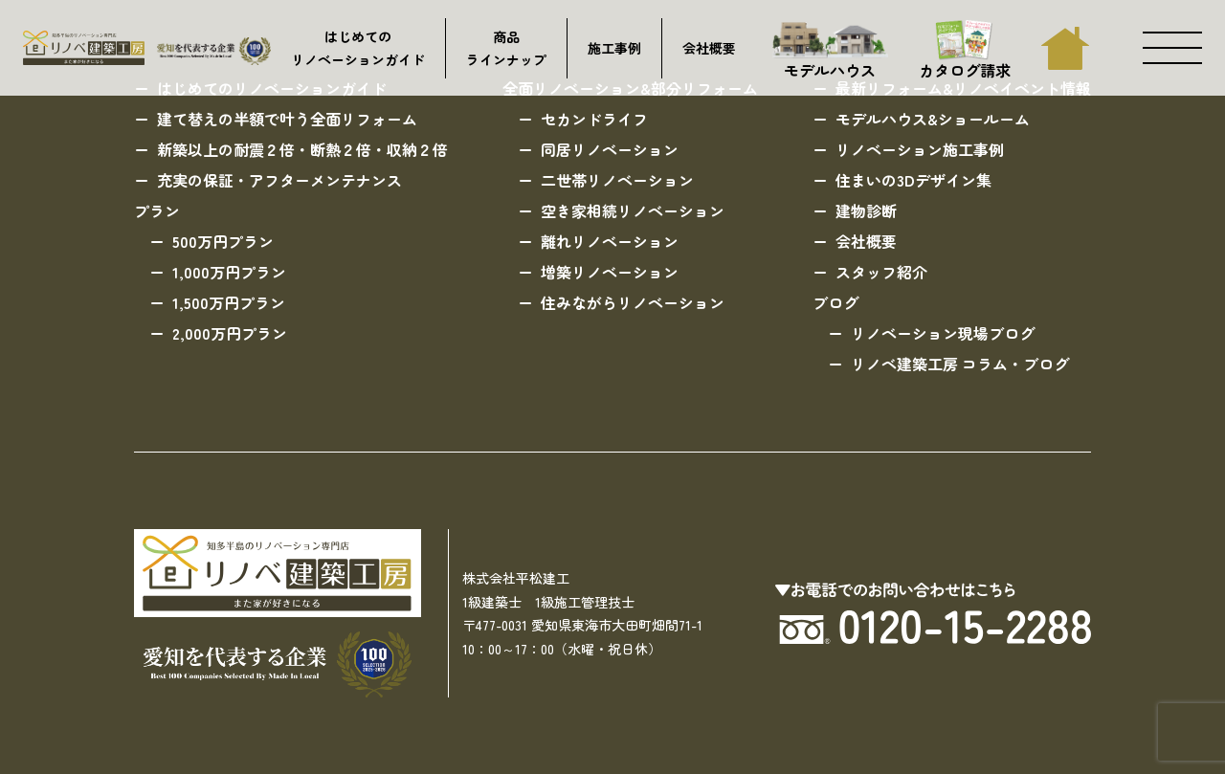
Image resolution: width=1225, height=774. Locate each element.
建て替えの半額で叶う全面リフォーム (287, 118)
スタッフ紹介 (881, 271)
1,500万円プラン (228, 302)
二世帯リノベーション (617, 179)
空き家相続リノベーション (632, 210)
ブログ (835, 302)
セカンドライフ (594, 118)
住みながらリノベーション (632, 302)
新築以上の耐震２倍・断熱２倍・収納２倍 (302, 149)
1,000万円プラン (229, 271)
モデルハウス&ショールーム (932, 118)
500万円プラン (223, 241)
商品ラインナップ (506, 48)
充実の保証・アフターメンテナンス (279, 179)
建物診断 (866, 210)
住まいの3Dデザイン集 (913, 179)
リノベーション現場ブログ (943, 332)
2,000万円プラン (229, 332)
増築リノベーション (610, 271)
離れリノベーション (610, 241)
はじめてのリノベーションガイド (358, 48)
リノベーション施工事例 (919, 149)
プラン (157, 210)
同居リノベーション (610, 149)
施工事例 (614, 47)
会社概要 (709, 47)
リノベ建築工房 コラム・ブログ (960, 363)
